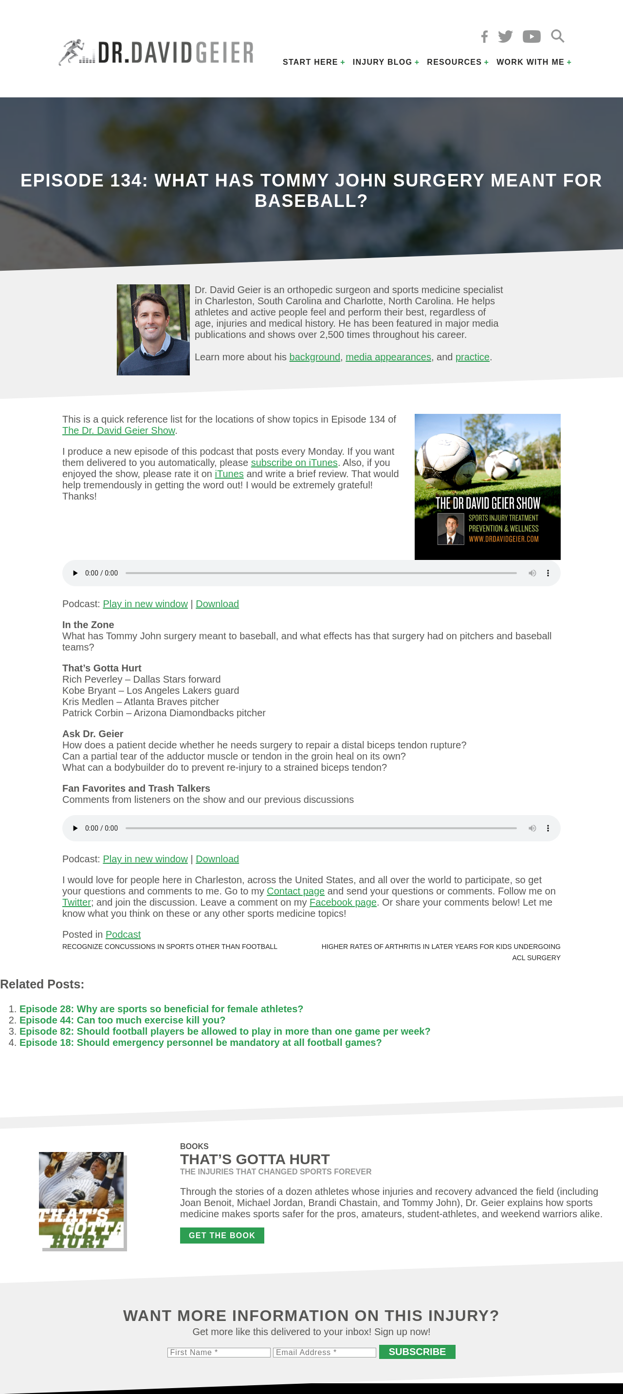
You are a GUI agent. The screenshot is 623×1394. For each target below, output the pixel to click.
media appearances (388, 357)
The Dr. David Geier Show (118, 430)
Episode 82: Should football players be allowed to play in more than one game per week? (225, 1031)
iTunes (229, 473)
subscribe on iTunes (294, 462)
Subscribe (417, 1351)
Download (217, 603)
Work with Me (530, 62)
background (315, 357)
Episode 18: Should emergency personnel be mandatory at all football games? (200, 1042)
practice (473, 357)
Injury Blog (383, 62)
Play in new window (145, 603)
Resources (454, 62)
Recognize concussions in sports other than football (169, 946)
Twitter (76, 902)
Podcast (123, 934)
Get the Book (222, 1235)
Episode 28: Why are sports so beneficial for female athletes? (161, 1009)
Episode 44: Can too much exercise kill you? (122, 1020)
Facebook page (343, 902)
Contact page (296, 891)
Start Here (310, 62)
